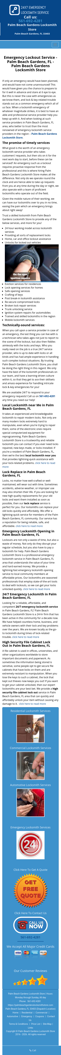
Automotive (12, 1016)
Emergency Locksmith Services (30, 827)
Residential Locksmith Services (30, 711)
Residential (27, 1012)
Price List (35, 1024)
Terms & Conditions (18, 1024)
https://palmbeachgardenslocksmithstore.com (30, 1005)
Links (30, 1027)
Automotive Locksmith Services (30, 785)
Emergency (26, 1016)
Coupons (39, 1016)
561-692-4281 (31, 20)
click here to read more (29, 526)
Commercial (41, 1012)
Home (15, 1012)
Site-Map (47, 1024)
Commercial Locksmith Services (30, 748)
